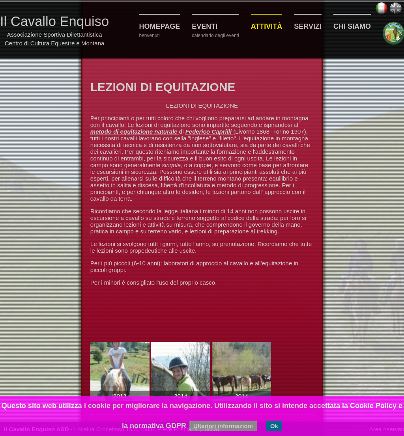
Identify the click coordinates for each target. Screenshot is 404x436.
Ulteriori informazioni (223, 426)
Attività (266, 26)
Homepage (159, 26)
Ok (274, 426)
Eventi (204, 26)
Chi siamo (352, 26)
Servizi (308, 26)
